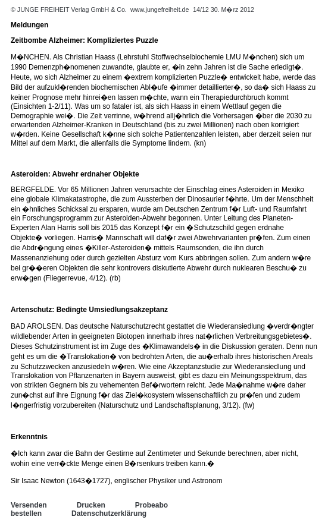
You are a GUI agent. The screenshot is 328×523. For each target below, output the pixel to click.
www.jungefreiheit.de (159, 9)
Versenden (29, 505)
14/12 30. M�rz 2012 (223, 9)
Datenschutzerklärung (108, 513)
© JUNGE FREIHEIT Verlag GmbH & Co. (70, 9)
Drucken (91, 505)
